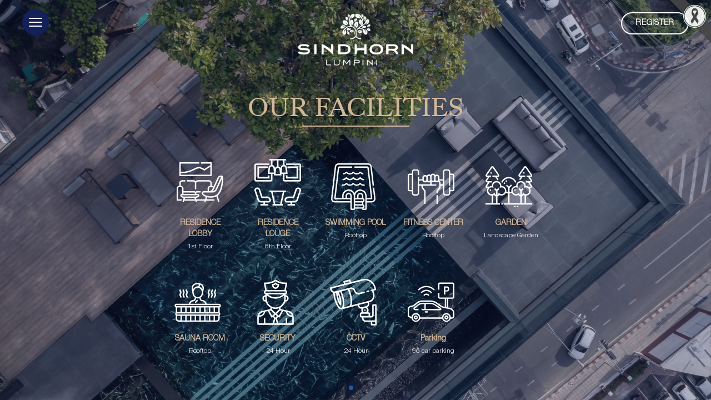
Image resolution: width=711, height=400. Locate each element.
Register (654, 23)
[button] (35, 22)
